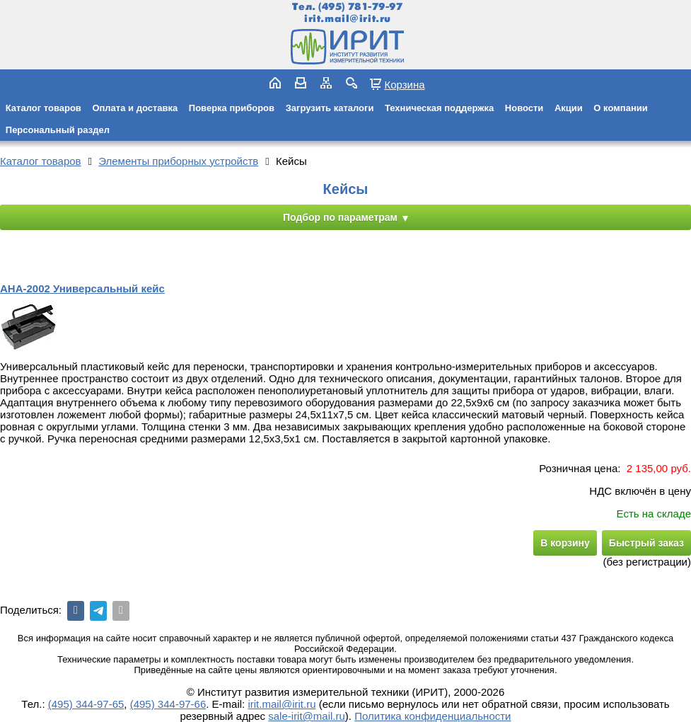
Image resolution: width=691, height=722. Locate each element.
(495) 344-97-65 (86, 704)
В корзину (565, 543)
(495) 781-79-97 (360, 6)
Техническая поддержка (439, 108)
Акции (568, 108)
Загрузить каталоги (330, 108)
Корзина (404, 84)
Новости (524, 108)
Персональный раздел (58, 130)
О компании (620, 108)
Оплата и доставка (135, 108)
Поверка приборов (231, 108)
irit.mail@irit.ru (347, 18)
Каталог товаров (43, 108)
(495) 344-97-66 (168, 704)
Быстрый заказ (646, 543)
